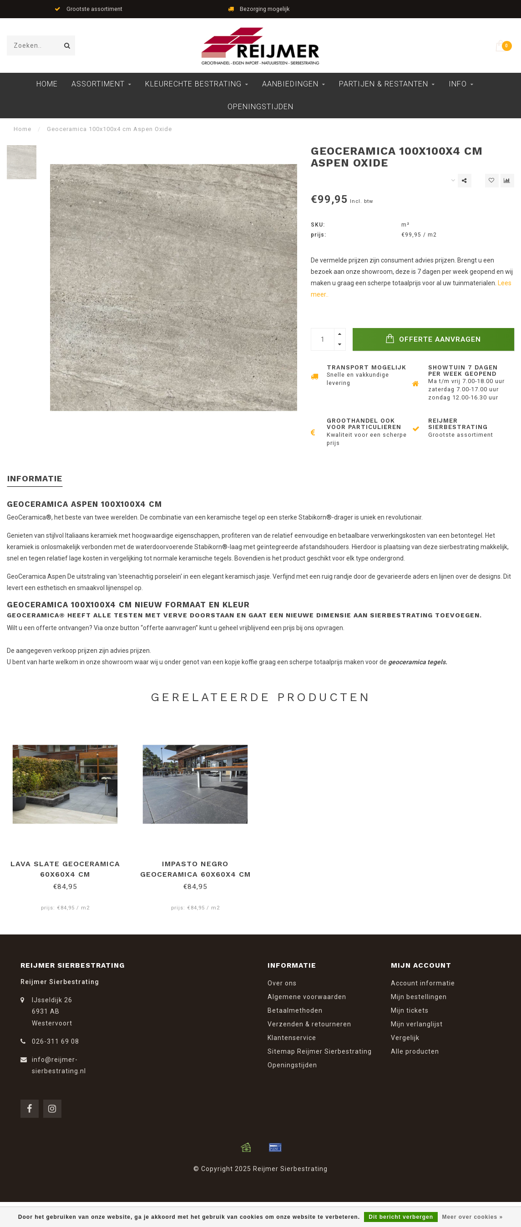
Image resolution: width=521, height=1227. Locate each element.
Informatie (34, 478)
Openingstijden (260, 106)
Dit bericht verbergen (401, 1217)
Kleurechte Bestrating (193, 84)
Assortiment (98, 84)
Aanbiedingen (290, 84)
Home (47, 84)
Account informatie (423, 983)
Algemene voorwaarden (307, 996)
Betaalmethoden (295, 1010)
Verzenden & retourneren (309, 1024)
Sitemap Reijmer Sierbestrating (320, 1051)
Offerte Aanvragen (433, 338)
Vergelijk (405, 1037)
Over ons (282, 983)
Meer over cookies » (472, 1217)
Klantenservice (292, 1037)
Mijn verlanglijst (417, 1024)
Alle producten (415, 1051)
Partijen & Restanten (383, 84)
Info (458, 84)
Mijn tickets (410, 1010)
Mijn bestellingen (419, 996)
